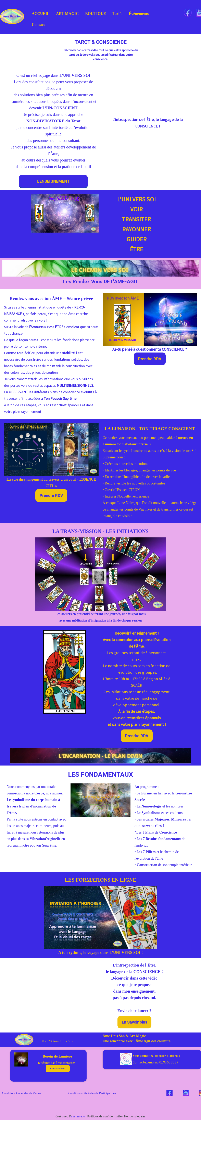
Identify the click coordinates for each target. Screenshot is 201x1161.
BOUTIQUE (95, 13)
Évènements (139, 13)
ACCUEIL (41, 13)
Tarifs (117, 13)
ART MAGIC (67, 13)
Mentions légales (135, 1116)
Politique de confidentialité (104, 1116)
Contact (38, 24)
